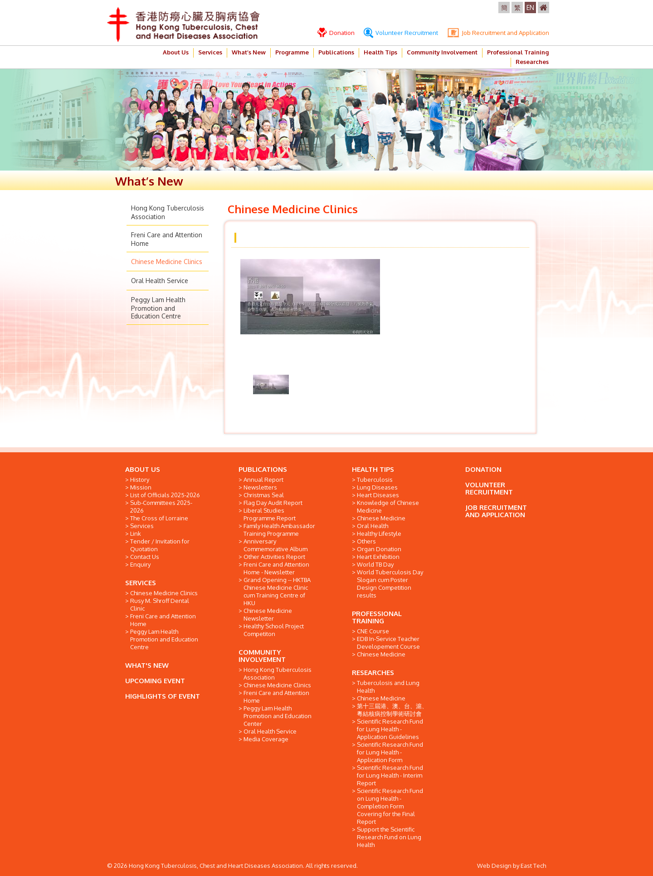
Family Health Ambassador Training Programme (279, 529)
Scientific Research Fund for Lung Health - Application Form (390, 752)
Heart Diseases (378, 495)
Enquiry (140, 564)
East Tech (533, 865)
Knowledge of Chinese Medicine (388, 506)
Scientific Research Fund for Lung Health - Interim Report (390, 775)
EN (530, 7)
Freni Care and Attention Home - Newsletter (276, 568)
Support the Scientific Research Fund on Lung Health (389, 837)
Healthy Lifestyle (379, 533)
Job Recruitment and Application (498, 32)
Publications (336, 52)
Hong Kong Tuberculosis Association (278, 673)
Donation (336, 32)
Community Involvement (442, 52)
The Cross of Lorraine (159, 518)
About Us (176, 52)
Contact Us (144, 556)
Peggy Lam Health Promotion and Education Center (278, 716)
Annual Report (263, 479)
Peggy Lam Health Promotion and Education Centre (158, 308)
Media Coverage (266, 739)
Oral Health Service (159, 280)
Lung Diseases (377, 487)
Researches (532, 61)
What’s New (249, 52)
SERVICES (140, 582)
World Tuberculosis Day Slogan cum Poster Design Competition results (390, 583)
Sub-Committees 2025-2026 (161, 506)
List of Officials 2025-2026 (165, 495)
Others (366, 541)
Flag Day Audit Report (273, 502)
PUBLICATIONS (263, 469)
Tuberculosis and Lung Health (388, 686)
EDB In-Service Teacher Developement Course (388, 642)
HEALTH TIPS (373, 469)
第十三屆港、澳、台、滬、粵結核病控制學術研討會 (392, 709)
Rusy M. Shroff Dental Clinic (159, 604)
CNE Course (373, 631)
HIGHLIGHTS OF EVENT (162, 696)
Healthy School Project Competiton (274, 629)
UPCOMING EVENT (155, 680)
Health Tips (380, 52)
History (139, 479)
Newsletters (260, 487)
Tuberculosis (375, 479)
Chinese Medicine (381, 518)
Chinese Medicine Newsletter (268, 614)
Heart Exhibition (378, 556)
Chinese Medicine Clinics (166, 261)
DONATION (483, 469)
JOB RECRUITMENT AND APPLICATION (496, 511)
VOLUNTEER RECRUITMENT (489, 488)
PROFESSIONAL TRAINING (377, 617)
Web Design (494, 865)
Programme (292, 52)
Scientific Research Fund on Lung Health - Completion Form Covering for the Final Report (390, 806)
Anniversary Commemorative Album (275, 545)
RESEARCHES (373, 672)
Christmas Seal (264, 495)
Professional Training (518, 52)
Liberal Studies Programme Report (270, 514)
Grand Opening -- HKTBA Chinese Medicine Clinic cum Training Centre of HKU (277, 591)
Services (210, 52)
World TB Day (375, 564)
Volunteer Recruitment (401, 32)
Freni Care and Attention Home (163, 619)
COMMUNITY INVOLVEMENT (262, 656)
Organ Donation (379, 549)
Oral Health (372, 525)
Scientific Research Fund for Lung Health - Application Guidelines (390, 729)
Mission (140, 487)
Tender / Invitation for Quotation (160, 545)
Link (135, 533)
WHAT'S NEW (147, 665)
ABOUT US (142, 469)
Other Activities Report (274, 556)
